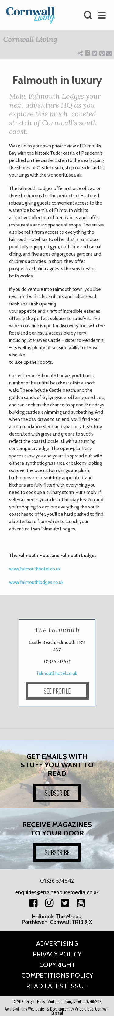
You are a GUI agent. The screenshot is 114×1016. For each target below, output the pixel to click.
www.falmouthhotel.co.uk (34, 569)
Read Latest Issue (57, 986)
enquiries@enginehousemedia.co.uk (57, 892)
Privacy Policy (57, 954)
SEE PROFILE (57, 690)
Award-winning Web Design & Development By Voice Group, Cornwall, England (57, 1010)
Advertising (57, 943)
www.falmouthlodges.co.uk (36, 582)
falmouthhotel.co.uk (57, 673)
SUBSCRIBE (57, 792)
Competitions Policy (57, 975)
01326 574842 (57, 880)
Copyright (57, 965)
